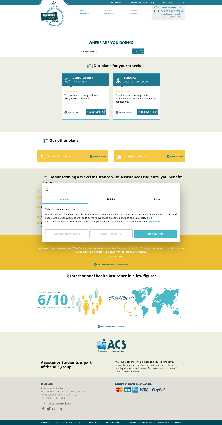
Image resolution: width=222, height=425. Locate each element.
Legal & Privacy (93, 422)
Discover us (116, 2)
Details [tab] (111, 199)
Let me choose (111, 233)
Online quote (96, 112)
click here (154, 221)
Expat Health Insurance (136, 2)
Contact (177, 422)
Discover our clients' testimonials (111, 264)
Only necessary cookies (66, 233)
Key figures (147, 422)
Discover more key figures (111, 326)
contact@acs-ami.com (59, 403)
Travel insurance (113, 422)
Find (139, 51)
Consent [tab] (65, 199)
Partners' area (165, 2)
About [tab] (157, 199)
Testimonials (131, 422)
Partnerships (163, 422)
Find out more (72, 112)
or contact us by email (170, 14)
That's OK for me (155, 233)
